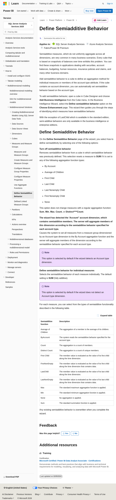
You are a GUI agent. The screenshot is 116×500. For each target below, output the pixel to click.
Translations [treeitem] (17, 234)
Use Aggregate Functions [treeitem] (20, 186)
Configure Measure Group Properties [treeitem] (22, 170)
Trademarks (7, 498)
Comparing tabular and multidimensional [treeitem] (15, 54)
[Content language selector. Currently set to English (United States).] (15, 488)
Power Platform (55, 20)
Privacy (59, 494)
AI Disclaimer (7, 494)
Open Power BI (104, 11)
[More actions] (111, 20)
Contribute (48, 494)
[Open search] (103, 3)
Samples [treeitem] (9, 287)
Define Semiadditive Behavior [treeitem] (23, 195)
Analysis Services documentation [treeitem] (19, 38)
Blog (37, 494)
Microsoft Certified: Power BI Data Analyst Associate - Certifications (70, 461)
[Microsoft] (5, 3)
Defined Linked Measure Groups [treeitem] (21, 203)
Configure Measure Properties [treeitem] (22, 178)
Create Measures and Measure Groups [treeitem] (23, 162)
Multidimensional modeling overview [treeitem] (21, 92)
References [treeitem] (10, 282)
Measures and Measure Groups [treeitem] (21, 153)
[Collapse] (33, 18)
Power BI (70, 20)
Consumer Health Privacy (78, 494)
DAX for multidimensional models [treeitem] (20, 100)
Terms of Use (99, 494)
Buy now (90, 11)
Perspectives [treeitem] (17, 229)
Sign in (110, 3)
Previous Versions (24, 494)
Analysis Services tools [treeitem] (15, 48)
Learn (42, 20)
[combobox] (18, 25)
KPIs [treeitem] (14, 219)
